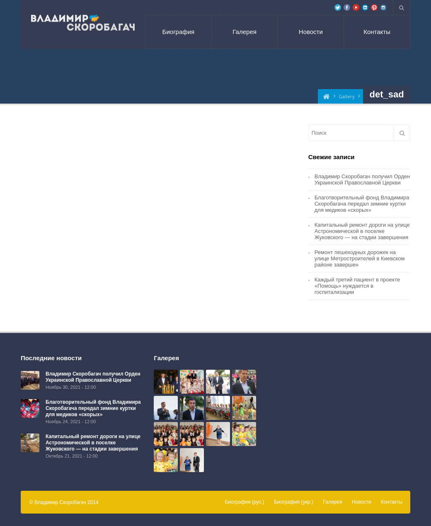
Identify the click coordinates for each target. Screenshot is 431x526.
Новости (311, 31)
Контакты (376, 31)
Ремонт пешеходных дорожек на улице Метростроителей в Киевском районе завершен (360, 258)
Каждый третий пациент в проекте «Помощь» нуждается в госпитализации (357, 285)
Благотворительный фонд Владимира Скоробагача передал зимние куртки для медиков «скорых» (362, 203)
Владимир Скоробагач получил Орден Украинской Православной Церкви (362, 179)
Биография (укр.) (293, 502)
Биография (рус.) (244, 502)
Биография (178, 31)
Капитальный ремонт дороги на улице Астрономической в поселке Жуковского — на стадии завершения (362, 231)
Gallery (347, 96)
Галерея (244, 31)
